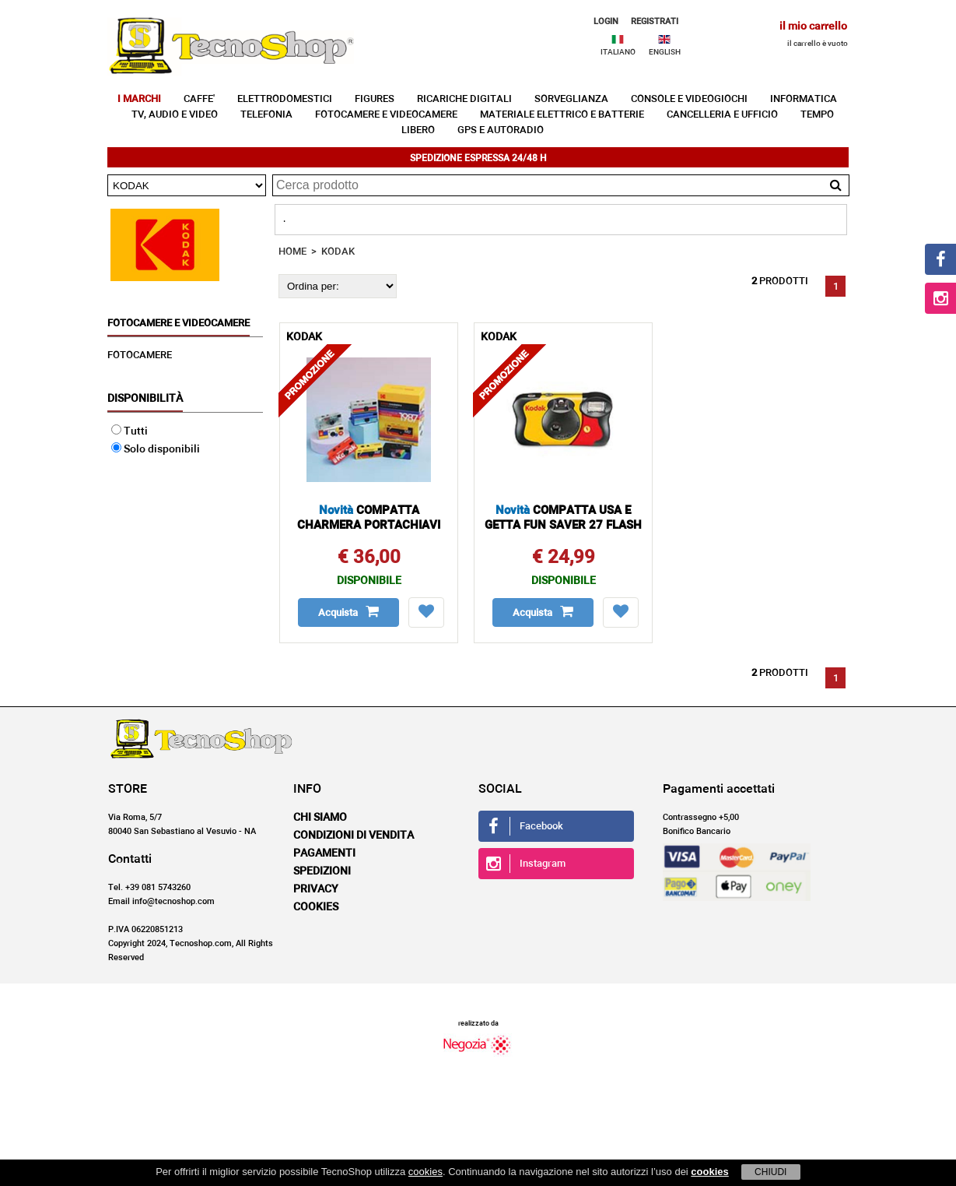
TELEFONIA (266, 115)
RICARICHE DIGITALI (464, 99)
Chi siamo (320, 817)
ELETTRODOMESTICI (284, 99)
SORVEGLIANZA (571, 99)
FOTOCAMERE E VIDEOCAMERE (386, 115)
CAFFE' (199, 99)
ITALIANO (618, 52)
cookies (425, 1171)
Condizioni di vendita (353, 835)
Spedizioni (322, 871)
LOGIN (606, 21)
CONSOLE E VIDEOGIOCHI (689, 99)
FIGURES (374, 99)
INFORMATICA (803, 99)
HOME (292, 252)
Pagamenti (324, 853)
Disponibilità (145, 398)
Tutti (129, 431)
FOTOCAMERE (139, 355)
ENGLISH (665, 52)
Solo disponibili (155, 449)
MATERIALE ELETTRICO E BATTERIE (562, 115)
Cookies (315, 907)
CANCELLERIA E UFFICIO (722, 115)
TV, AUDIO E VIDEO (174, 115)
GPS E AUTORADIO (500, 130)
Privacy (315, 889)
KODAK (338, 252)
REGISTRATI (654, 21)
